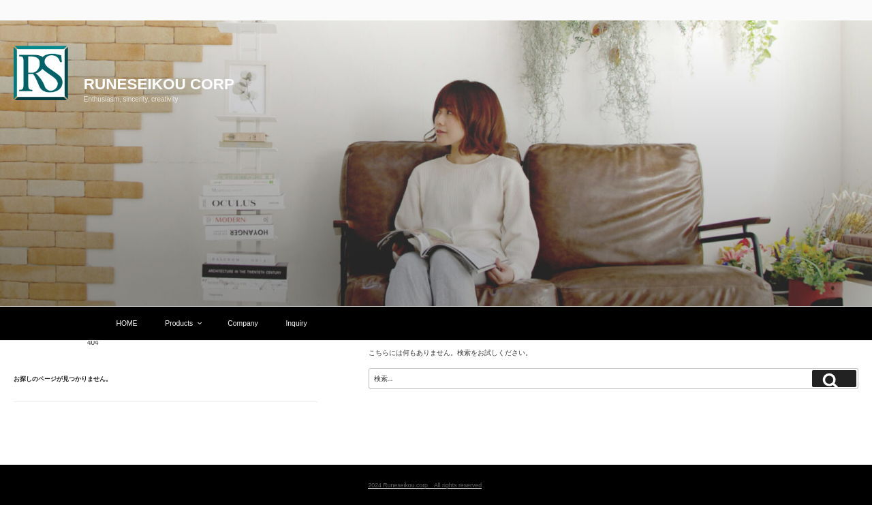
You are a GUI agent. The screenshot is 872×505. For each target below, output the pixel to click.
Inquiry (296, 323)
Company (243, 323)
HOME (126, 323)
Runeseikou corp (159, 84)
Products (184, 323)
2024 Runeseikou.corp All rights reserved (425, 485)
